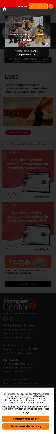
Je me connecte (38, 6)
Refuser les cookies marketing (26, 426)
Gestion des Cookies (27, 409)
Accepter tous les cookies (26, 418)
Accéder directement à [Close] (26, 52)
